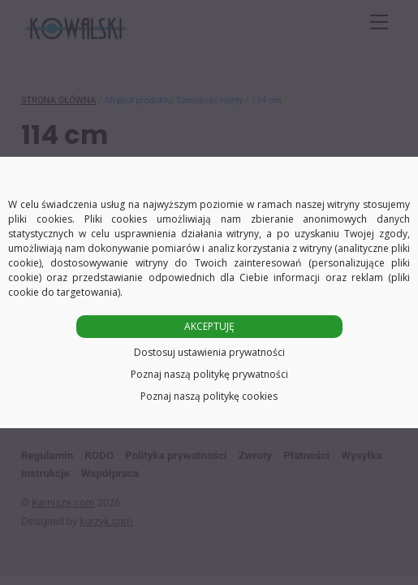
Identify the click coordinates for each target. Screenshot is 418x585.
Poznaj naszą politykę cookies (209, 396)
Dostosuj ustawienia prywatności (209, 352)
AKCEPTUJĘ (209, 326)
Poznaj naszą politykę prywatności (209, 374)
